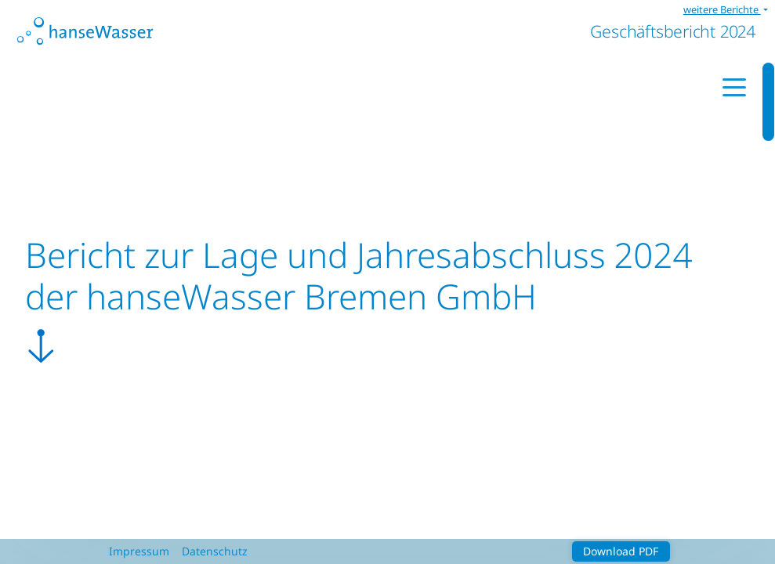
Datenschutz (215, 551)
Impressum (139, 551)
